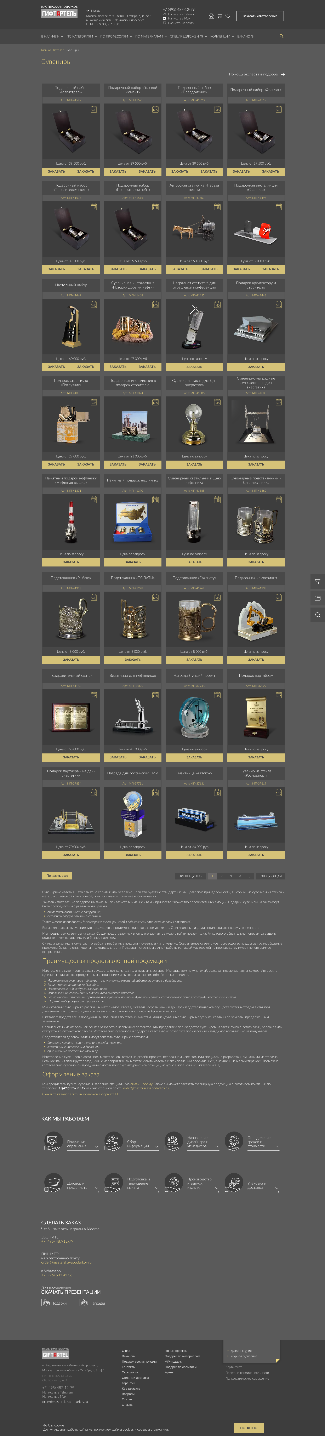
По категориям (80, 35)
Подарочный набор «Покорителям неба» (132, 186)
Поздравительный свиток (71, 674)
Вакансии (245, 35)
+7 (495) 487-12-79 (179, 10)
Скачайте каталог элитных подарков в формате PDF (81, 1092)
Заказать (56, 170)
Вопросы (128, 1392)
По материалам (149, 35)
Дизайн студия (241, 1349)
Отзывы (127, 1403)
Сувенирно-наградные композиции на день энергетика (256, 381)
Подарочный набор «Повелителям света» (71, 186)
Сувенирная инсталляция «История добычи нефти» (132, 284)
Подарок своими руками (139, 1360)
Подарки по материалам (182, 1354)
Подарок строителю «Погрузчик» (71, 381)
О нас (126, 1349)
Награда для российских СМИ (132, 772)
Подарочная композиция (256, 577)
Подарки (59, 1302)
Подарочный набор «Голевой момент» (132, 88)
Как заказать (131, 1387)
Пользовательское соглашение (247, 1377)
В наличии (50, 35)
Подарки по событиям (180, 1365)
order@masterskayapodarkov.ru (146, 1086)
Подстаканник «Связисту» (194, 577)
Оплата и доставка (135, 1376)
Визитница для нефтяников (133, 674)
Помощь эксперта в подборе (253, 73)
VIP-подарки (174, 1360)
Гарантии (128, 1381)
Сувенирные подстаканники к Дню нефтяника (256, 479)
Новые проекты (176, 1349)
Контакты (128, 1365)
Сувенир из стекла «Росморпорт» (256, 772)
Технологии (130, 1370)
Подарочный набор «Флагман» (256, 88)
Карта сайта (234, 1365)
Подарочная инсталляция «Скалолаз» (256, 186)
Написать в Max (179, 18)
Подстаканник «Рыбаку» (71, 577)
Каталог (58, 48)
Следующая (271, 874)
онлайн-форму (141, 1082)
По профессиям (114, 35)
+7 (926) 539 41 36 (56, 1274)
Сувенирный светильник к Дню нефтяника (194, 479)
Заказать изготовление (260, 15)
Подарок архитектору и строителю (256, 284)
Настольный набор (71, 284)
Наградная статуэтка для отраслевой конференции (194, 284)
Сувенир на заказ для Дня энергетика (194, 381)
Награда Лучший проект (194, 674)
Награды (97, 1302)
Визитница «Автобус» (194, 772)
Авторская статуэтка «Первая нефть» (194, 186)
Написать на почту (181, 23)
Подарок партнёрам (256, 674)
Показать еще (57, 874)
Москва (96, 9)
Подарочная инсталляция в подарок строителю (132, 381)
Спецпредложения (186, 35)
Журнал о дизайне (244, 1354)
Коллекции (220, 35)
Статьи (127, 1397)
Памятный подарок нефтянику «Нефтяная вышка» (71, 479)
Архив (169, 1370)
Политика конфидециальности (247, 1371)
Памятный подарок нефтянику (133, 479)
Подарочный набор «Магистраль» (71, 88)
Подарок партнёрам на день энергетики (71, 772)
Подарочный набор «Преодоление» (194, 88)
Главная (46, 48)
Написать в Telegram (182, 14)
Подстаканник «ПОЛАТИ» (133, 577)
